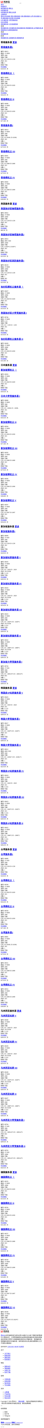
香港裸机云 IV (8, 177)
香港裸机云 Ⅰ (8, 73)
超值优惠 (7, 1381)
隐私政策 (7, 1355)
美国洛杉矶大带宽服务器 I (14, 313)
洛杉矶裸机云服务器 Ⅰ (12, 287)
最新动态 (7, 1366)
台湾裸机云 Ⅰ (8, 880)
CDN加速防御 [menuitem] (13, 24)
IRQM (16, 1346)
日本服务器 (12, 28)
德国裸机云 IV (8, 1255)
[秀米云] (10, 2)
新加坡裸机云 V (8, 500)
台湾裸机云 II (7, 906)
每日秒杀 (7, 1383)
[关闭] (1, 1405)
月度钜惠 (7, 1379)
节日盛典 (7, 1385)
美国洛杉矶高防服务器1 (12, 261)
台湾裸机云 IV (8, 985)
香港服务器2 (7, 125)
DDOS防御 (4, 22)
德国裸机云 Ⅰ (8, 1177)
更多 (15, 42)
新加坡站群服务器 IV (11, 583)
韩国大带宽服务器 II (11, 745)
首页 (2, 4)
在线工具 (7, 1370)
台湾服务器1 (7, 854)
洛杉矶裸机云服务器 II (12, 339)
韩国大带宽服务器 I (10, 719)
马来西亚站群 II (9, 1094)
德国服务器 (20, 38)
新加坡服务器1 (8, 531)
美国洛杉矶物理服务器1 (12, 208)
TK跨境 (21, 1346)
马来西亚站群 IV (9, 1042)
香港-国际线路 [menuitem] (15, 16)
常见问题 (7, 1396)
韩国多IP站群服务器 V (12, 693)
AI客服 (6, 1392)
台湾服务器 (37, 28)
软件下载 (7, 1372)
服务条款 (7, 1357)
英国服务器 (5, 38)
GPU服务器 (4, 20)
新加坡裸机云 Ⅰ (9, 370)
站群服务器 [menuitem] (4, 12)
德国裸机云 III (8, 1229)
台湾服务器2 (7, 932)
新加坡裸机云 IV (9, 474)
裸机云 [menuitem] (11, 8)
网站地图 (21, 1401)
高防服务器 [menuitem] (4, 24)
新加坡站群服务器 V (11, 557)
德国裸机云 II (7, 1203)
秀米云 (3, 1335)
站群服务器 (4, 10)
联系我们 (7, 1359)
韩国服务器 (30, 28)
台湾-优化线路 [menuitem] (35, 16)
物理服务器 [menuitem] (4, 8)
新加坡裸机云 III (9, 448)
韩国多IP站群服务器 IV (12, 771)
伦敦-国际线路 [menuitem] (25, 16)
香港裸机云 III (8, 151)
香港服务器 (5, 28)
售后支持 (7, 1398)
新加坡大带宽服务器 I (11, 662)
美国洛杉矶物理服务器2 (12, 234)
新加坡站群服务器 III (11, 610)
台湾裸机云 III (8, 958)
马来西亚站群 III (9, 1068)
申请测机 (4, 67)
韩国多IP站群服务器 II (12, 823)
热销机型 (4, 6)
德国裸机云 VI (8, 1307)
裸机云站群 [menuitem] (12, 12)
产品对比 (7, 1394)
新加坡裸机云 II (9, 422)
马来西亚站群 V (8, 1016)
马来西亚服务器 (12, 30)
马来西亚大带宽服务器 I (12, 1120)
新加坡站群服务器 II (11, 636)
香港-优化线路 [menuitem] (5, 16)
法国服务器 (12, 38)
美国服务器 (4, 34)
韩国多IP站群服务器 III (12, 797)
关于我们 (7, 1353)
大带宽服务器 (13, 20)
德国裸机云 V (7, 1281)
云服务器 (4, 14)
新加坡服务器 (21, 28)
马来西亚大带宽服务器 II (13, 1146)
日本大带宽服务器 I (10, 396)
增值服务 (7, 1368)
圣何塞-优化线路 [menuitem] (14, 18)
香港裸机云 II (7, 99)
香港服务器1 (7, 47)
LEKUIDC (10, 1346)
